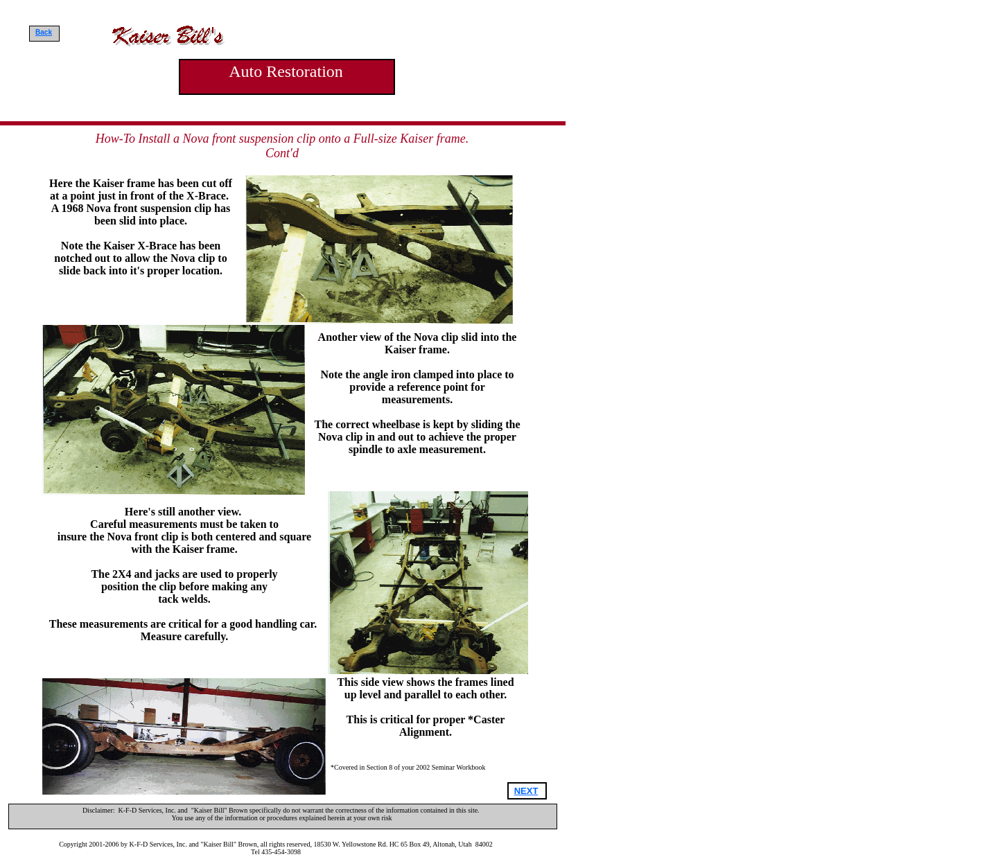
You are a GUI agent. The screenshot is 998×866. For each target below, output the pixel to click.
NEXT (526, 791)
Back (43, 32)
